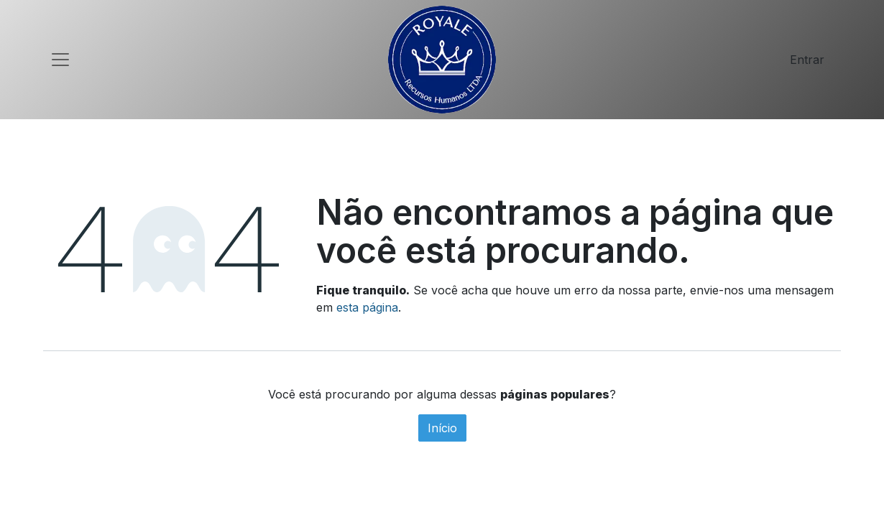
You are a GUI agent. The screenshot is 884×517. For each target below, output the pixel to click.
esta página (367, 307)
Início (442, 428)
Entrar (807, 59)
